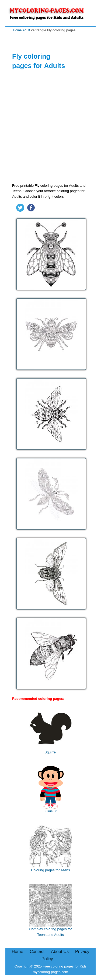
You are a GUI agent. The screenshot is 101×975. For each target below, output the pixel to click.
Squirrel (50, 730)
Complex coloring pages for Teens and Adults (50, 910)
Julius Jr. (50, 789)
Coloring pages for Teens (50, 848)
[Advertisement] (50, 127)
